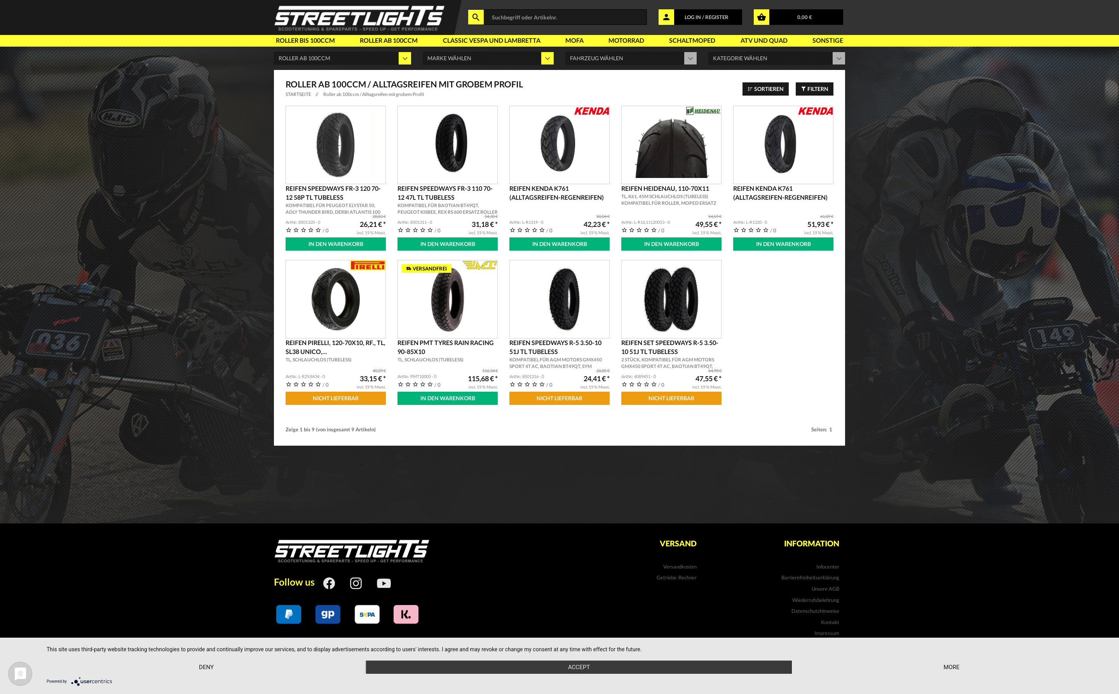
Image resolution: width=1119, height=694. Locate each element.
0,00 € (804, 17)
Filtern (814, 88)
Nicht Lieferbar (336, 398)
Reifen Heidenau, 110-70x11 (671, 196)
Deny (206, 667)
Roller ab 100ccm (389, 40)
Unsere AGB (825, 589)
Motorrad (626, 40)
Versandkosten (680, 566)
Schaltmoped (692, 40)
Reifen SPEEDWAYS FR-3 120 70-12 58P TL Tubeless (336, 200)
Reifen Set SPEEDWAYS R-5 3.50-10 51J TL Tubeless (671, 354)
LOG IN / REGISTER (707, 17)
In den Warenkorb (336, 244)
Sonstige (827, 40)
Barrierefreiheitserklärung (810, 577)
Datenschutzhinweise (815, 611)
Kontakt (830, 622)
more (951, 667)
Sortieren (766, 88)
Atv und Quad (764, 40)
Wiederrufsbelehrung (815, 600)
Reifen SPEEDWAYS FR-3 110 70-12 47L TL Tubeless (447, 200)
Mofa (574, 40)
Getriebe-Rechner (677, 577)
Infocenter (827, 566)
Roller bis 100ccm (305, 40)
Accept (579, 667)
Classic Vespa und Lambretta (491, 40)
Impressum (826, 633)
